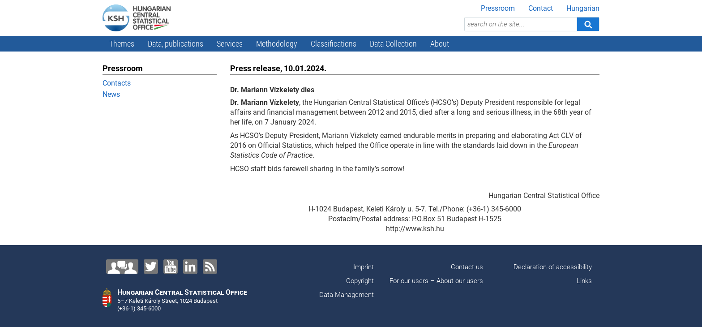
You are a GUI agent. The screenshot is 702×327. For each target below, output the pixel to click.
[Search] (588, 24)
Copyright (360, 281)
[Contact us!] (122, 266)
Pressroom (498, 8)
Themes (121, 43)
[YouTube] (170, 266)
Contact (540, 8)
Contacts (117, 83)
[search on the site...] (521, 24)
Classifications (333, 43)
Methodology (276, 43)
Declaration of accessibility (553, 267)
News (111, 94)
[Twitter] (151, 266)
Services (230, 43)
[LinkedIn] (190, 266)
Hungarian (582, 8)
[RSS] (210, 266)
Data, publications (175, 43)
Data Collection (393, 43)
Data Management (346, 295)
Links (584, 281)
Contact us (467, 267)
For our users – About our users (436, 281)
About (439, 43)
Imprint (363, 267)
